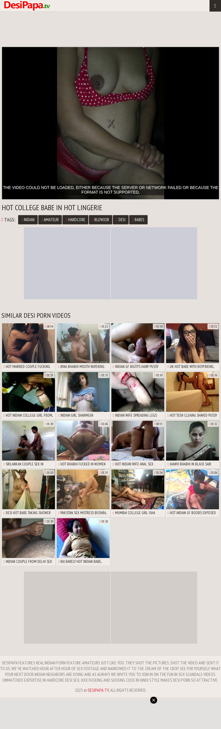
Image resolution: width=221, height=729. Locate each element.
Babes (138, 219)
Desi (120, 219)
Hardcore (75, 219)
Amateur (50, 219)
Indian (27, 219)
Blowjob (100, 219)
